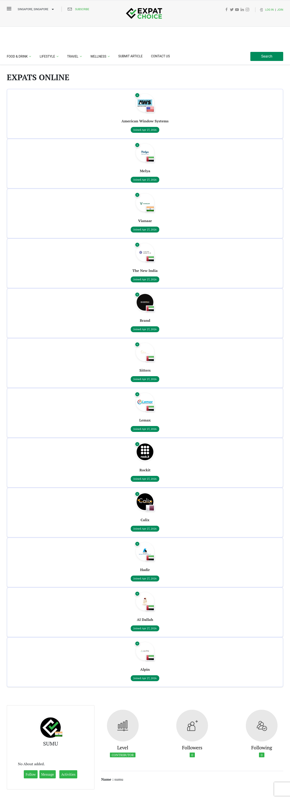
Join (280, 9)
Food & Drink (17, 35)
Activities (68, 753)
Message (47, 753)
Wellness (98, 35)
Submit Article (130, 35)
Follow (31, 753)
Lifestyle (47, 35)
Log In (269, 9)
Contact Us (160, 35)
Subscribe (82, 9)
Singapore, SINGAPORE (36, 9)
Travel (72, 35)
